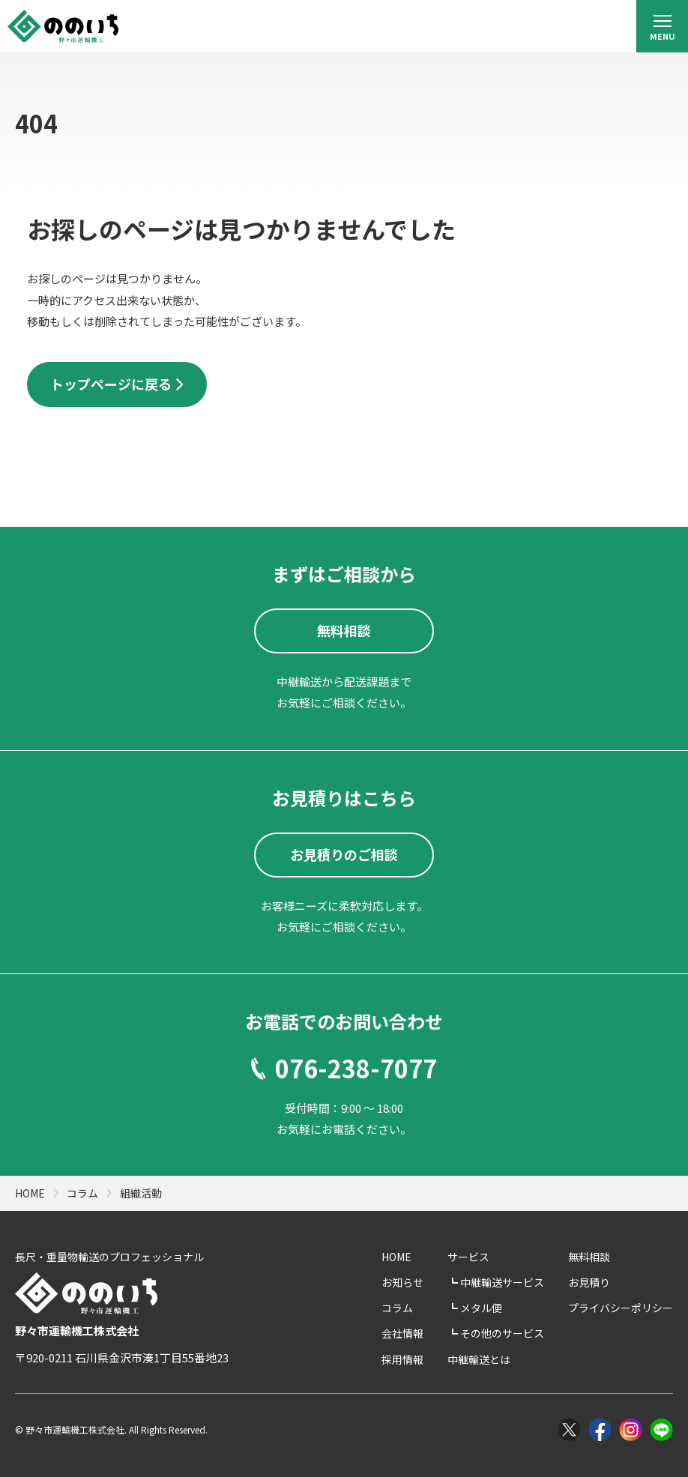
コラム (397, 1307)
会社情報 (402, 1333)
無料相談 (589, 1256)
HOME (396, 1256)
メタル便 (480, 1307)
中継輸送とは (478, 1359)
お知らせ (402, 1282)
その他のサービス (501, 1333)
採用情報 (402, 1359)
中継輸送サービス (501, 1282)
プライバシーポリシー (620, 1307)
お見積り (589, 1282)
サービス (468, 1256)
